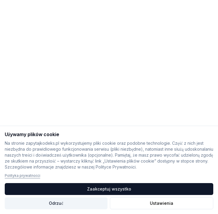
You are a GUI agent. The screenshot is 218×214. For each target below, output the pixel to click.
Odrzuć (56, 203)
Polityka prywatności (22, 175)
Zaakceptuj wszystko (109, 188)
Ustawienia (161, 203)
